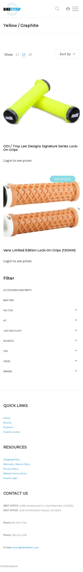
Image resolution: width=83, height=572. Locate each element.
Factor (8, 310)
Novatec (8, 340)
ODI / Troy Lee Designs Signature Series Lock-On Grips (40, 148)
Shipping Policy (11, 459)
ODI (5, 351)
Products (8, 427)
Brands (7, 422)
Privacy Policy (11, 468)
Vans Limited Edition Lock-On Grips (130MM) (39, 250)
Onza (6, 361)
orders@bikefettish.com (25, 547)
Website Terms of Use (15, 473)
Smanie (7, 371)
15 (23, 54)
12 (17, 54)
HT (5, 320)
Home (6, 418)
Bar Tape (8, 300)
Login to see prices (17, 160)
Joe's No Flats (12, 330)
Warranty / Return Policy (16, 464)
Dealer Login (10, 478)
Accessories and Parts (17, 290)
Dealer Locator (11, 431)
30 (30, 54)
